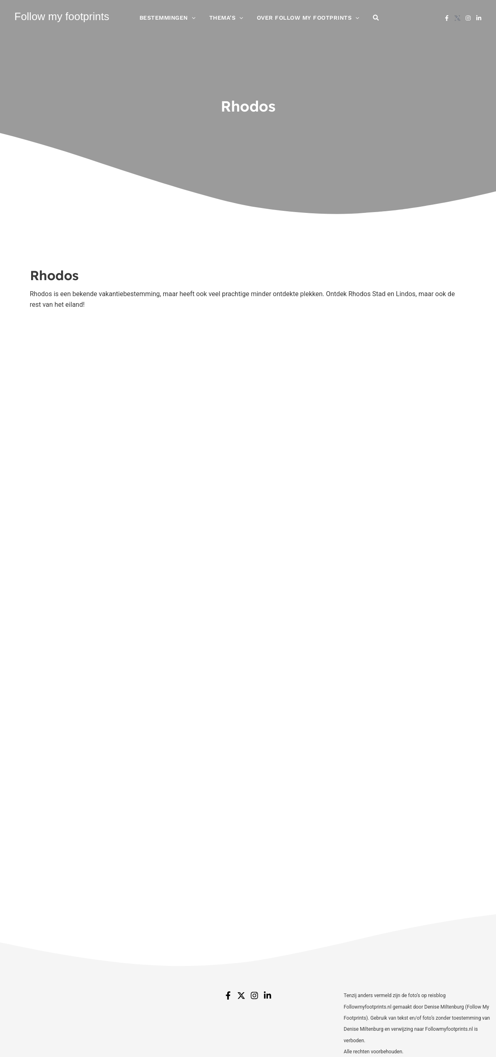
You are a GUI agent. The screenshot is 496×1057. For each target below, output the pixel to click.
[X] (457, 21)
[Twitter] (241, 902)
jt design (453, 1036)
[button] (368, 20)
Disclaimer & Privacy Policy (312, 1036)
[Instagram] (468, 21)
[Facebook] (447, 21)
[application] (199, 20)
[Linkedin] (479, 21)
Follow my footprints (61, 19)
